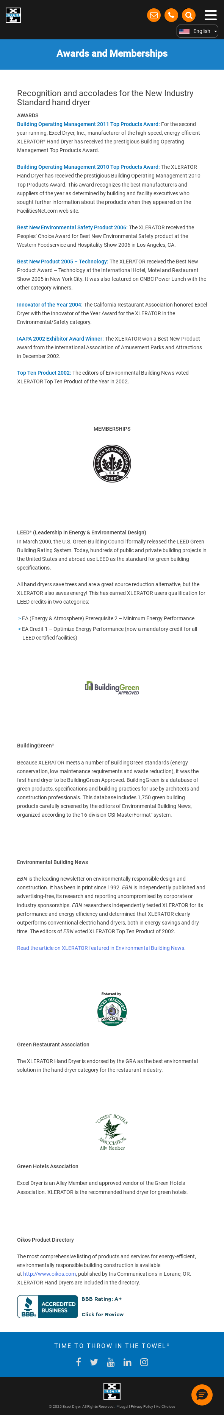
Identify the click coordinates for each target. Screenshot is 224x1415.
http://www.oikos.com (49, 1274)
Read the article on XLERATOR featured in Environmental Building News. (101, 948)
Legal (123, 1406)
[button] (202, 1395)
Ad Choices (165, 1406)
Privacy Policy (142, 1406)
